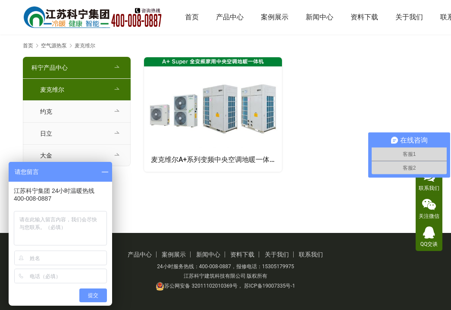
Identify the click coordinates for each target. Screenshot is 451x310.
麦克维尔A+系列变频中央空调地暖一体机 (214, 159)
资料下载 (364, 17)
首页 (192, 17)
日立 (46, 133)
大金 (46, 155)
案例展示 (274, 17)
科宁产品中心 (49, 67)
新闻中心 (319, 17)
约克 (46, 111)
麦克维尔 (52, 89)
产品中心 (230, 17)
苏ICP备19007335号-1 (269, 286)
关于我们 (409, 17)
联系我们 (311, 254)
